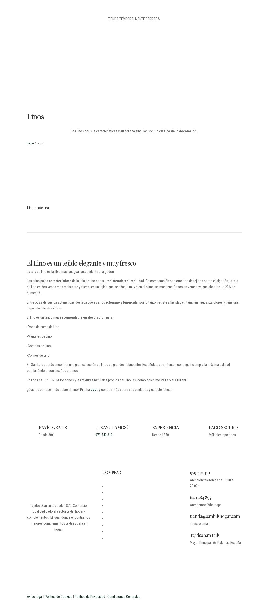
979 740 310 (104, 435)
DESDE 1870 (114, 486)
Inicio (30, 143)
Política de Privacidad (90, 597)
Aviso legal (35, 597)
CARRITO (112, 518)
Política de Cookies (58, 597)
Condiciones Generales (124, 597)
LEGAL (110, 499)
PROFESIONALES (118, 538)
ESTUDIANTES (116, 531)
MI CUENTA (114, 512)
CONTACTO (114, 505)
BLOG (109, 492)
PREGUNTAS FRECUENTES (124, 525)
